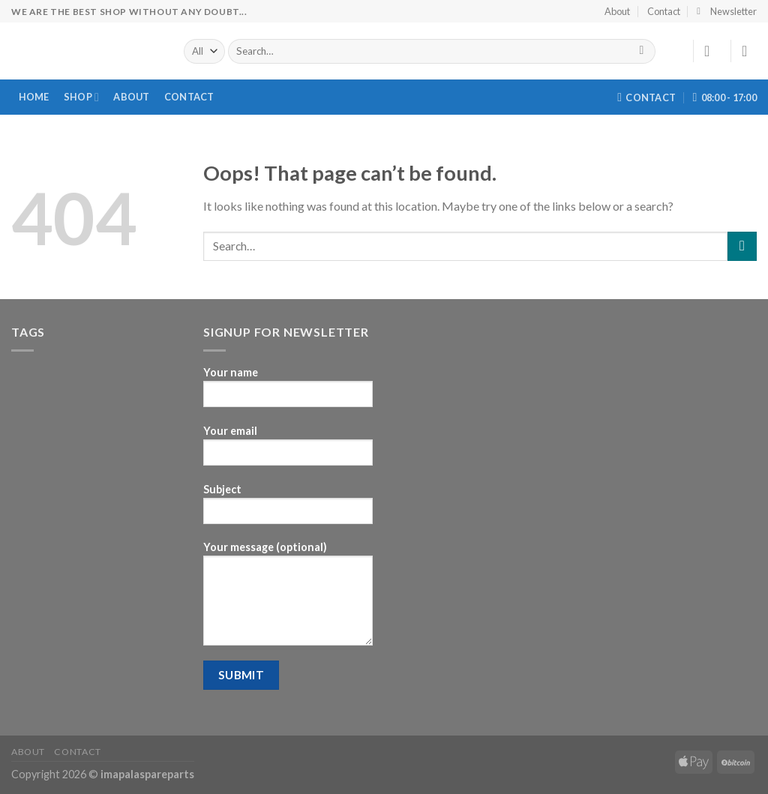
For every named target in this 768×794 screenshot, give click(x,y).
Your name (288, 392)
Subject (288, 509)
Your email (288, 450)
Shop (81, 97)
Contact (663, 11)
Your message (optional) (288, 598)
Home (34, 97)
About (617, 11)
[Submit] (641, 51)
